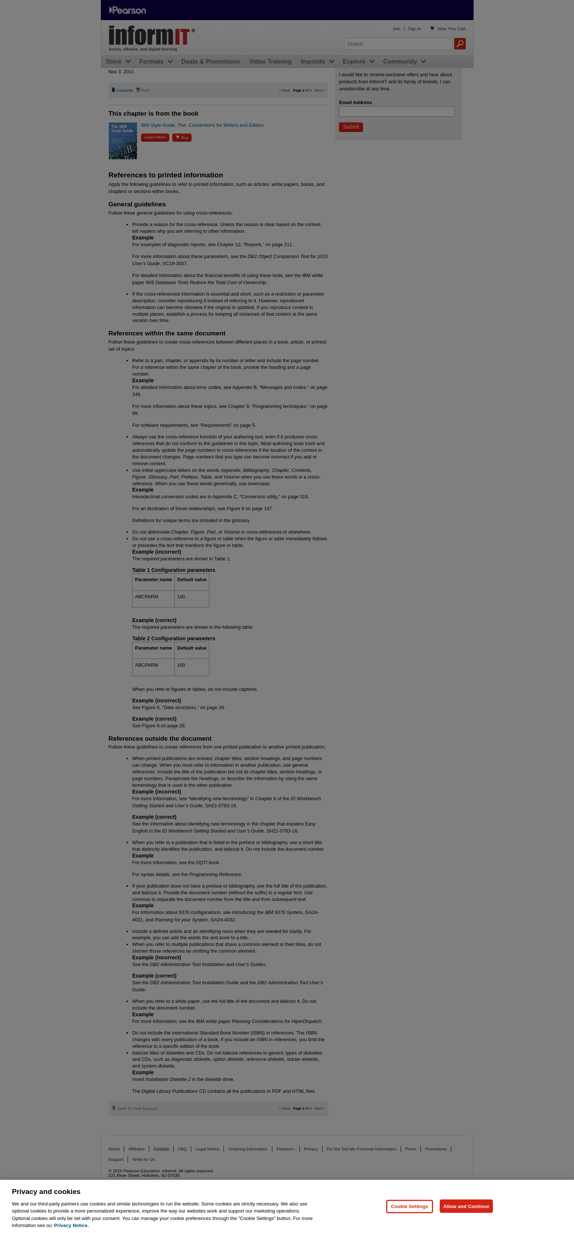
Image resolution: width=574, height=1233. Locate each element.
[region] (287, 1206)
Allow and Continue (466, 1206)
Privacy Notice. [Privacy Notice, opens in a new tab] (71, 1225)
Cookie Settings (409, 1206)
